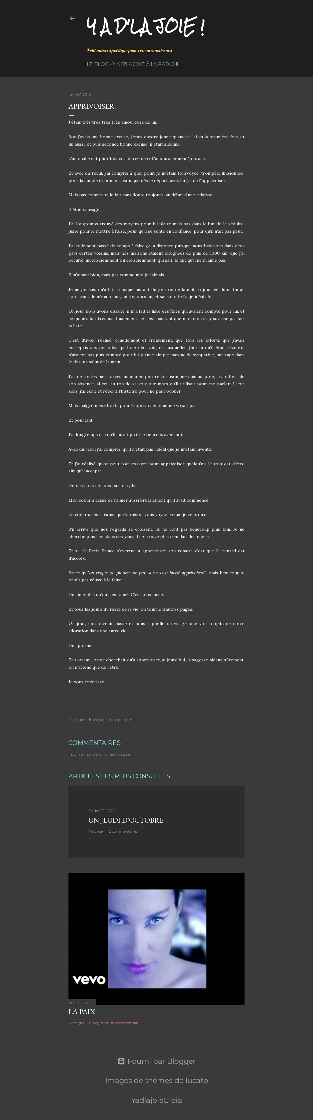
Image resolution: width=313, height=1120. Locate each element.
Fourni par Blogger (157, 1061)
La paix (81, 1011)
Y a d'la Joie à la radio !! (145, 64)
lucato (197, 1080)
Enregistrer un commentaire (99, 755)
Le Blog (98, 64)
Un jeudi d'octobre (126, 820)
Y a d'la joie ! (145, 26)
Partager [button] (76, 719)
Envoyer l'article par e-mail (112, 719)
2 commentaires (123, 831)
